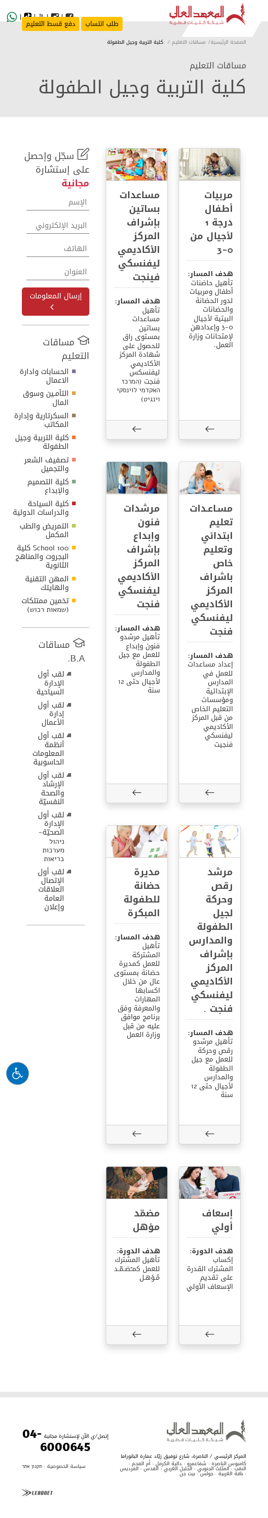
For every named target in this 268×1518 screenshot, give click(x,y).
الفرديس (129, 1468)
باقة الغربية (230, 1473)
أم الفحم (140, 1463)
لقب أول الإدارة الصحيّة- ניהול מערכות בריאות (51, 836)
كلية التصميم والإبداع (48, 486)
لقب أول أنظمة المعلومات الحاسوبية (48, 748)
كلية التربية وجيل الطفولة (42, 442)
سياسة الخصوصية (66, 1466)
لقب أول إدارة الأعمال (51, 714)
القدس (151, 1468)
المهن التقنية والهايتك (47, 583)
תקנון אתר (32, 1466)
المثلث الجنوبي (213, 1468)
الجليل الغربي (178, 1468)
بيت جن (187, 1473)
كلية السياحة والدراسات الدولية (41, 508)
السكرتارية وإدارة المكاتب (41, 420)
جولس (206, 1473)
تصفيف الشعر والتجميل (46, 464)
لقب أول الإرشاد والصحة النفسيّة (51, 788)
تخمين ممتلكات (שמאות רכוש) (45, 605)
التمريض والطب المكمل (44, 530)
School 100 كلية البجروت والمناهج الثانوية (42, 556)
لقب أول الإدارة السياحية (50, 683)
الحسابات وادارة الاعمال (44, 375)
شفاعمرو (196, 1463)
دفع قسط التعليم (50, 24)
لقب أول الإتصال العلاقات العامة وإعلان (51, 889)
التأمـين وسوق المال (46, 397)
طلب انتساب (102, 24)
